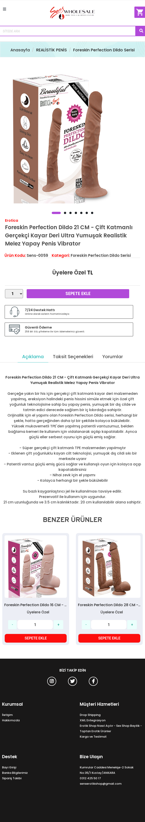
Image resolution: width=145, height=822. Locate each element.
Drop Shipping (90, 715)
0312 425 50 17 (90, 778)
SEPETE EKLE (36, 638)
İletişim (7, 715)
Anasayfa (20, 50)
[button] (56, 213)
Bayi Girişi (9, 767)
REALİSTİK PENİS (51, 50)
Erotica (11, 220)
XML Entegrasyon (92, 720)
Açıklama (33, 356)
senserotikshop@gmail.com (101, 783)
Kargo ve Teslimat (93, 736)
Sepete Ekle (78, 294)
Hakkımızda (11, 720)
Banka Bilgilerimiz (15, 773)
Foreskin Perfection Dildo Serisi (104, 50)
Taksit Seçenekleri (73, 356)
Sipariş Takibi (11, 778)
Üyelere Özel (69, 272)
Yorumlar (112, 356)
